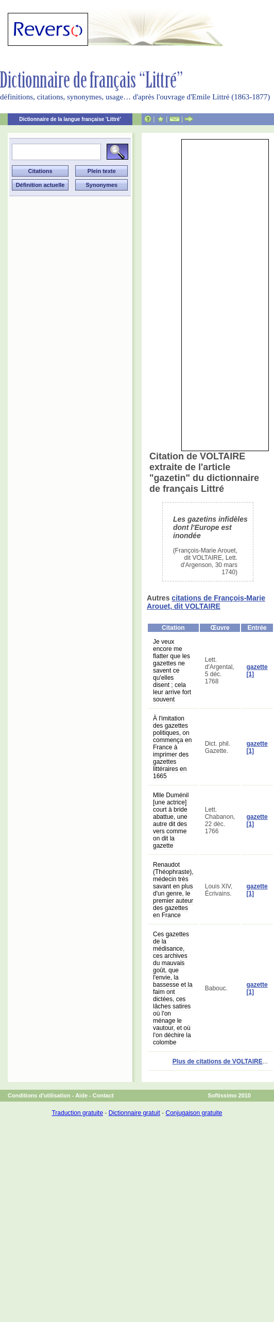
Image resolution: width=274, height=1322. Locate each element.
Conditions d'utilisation (39, 1095)
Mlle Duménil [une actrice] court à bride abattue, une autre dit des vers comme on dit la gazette (171, 820)
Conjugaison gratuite (193, 1113)
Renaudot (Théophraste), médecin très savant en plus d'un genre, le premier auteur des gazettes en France (173, 890)
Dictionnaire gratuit (134, 1113)
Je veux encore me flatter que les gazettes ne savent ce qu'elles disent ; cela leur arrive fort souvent (172, 670)
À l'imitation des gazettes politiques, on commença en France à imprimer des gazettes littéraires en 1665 (172, 747)
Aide (81, 1095)
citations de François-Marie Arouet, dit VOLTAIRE (206, 602)
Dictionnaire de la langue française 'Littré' (70, 119)
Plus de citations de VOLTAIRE (218, 1061)
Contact (103, 1095)
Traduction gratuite (77, 1113)
